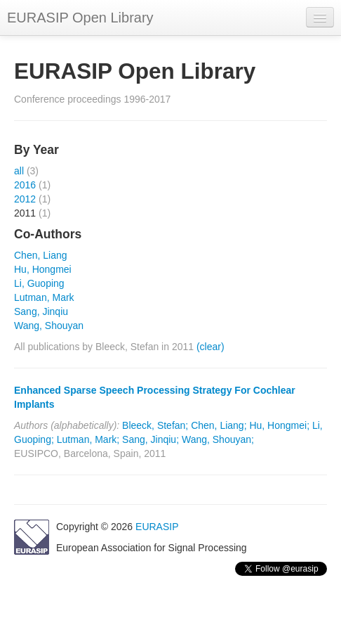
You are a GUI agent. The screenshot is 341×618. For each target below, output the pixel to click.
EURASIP (156, 526)
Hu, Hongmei (43, 269)
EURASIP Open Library (80, 17)
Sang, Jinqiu (41, 311)
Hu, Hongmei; (279, 425)
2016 (25, 185)
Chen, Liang (40, 255)
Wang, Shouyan (48, 325)
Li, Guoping (39, 283)
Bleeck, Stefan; (155, 425)
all (19, 170)
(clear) (210, 346)
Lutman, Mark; (88, 439)
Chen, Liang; (218, 425)
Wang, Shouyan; (218, 439)
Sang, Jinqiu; (150, 439)
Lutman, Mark (44, 297)
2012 (25, 199)
